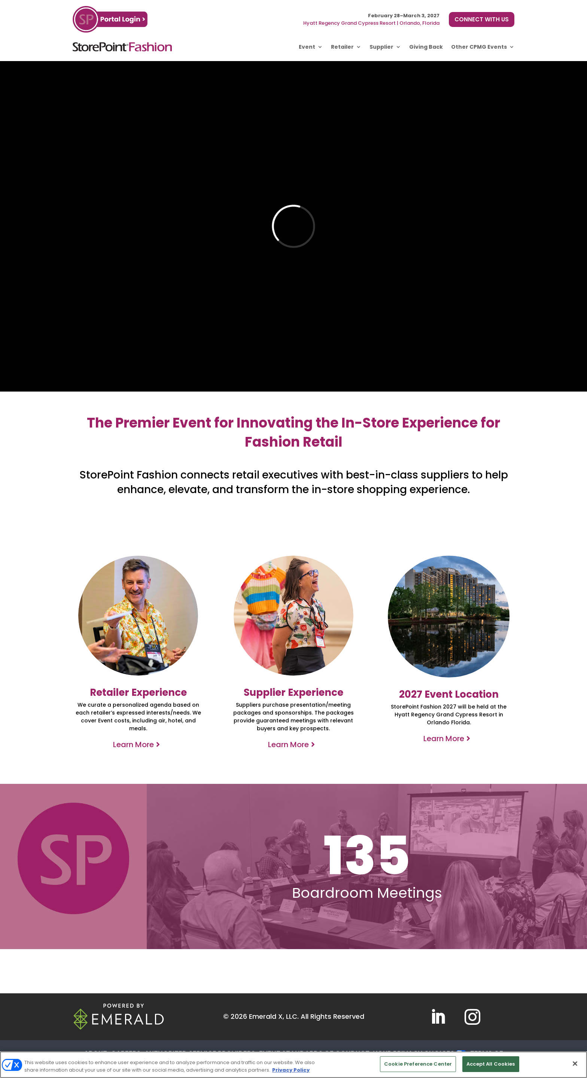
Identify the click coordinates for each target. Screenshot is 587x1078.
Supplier (381, 47)
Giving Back (426, 47)
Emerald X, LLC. (274, 1016)
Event (307, 47)
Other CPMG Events (479, 47)
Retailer (342, 47)
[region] (293, 1064)
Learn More (133, 744)
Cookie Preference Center (418, 1064)
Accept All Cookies (490, 1064)
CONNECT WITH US (481, 19)
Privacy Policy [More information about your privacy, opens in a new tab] (291, 1070)
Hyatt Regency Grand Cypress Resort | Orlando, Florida (371, 23)
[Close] (575, 1063)
